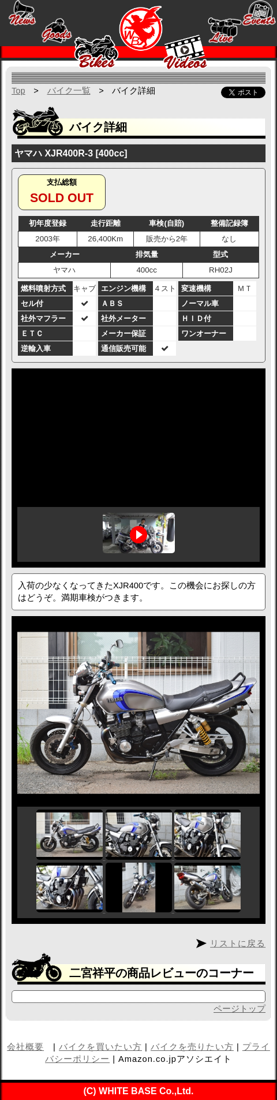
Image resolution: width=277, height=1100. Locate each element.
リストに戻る (237, 943)
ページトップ (239, 1008)
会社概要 (25, 1046)
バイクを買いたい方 (100, 1046)
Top (18, 90)
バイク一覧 (69, 90)
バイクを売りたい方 (192, 1046)
